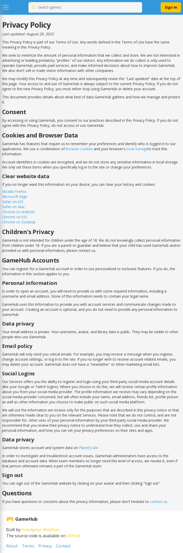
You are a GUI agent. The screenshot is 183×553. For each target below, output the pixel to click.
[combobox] (88, 7)
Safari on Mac (13, 206)
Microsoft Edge (14, 196)
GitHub (73, 536)
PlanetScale (88, 447)
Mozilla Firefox (14, 191)
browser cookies (79, 148)
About (12, 546)
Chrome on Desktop (19, 222)
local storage (137, 148)
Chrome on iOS (14, 216)
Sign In (171, 7)
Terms (28, 546)
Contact (63, 546)
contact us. (159, 501)
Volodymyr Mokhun (40, 529)
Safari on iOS (12, 201)
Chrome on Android (18, 211)
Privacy (45, 546)
